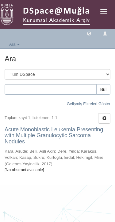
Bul (103, 89)
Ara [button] (14, 44)
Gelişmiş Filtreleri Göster (88, 103)
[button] (89, 33)
